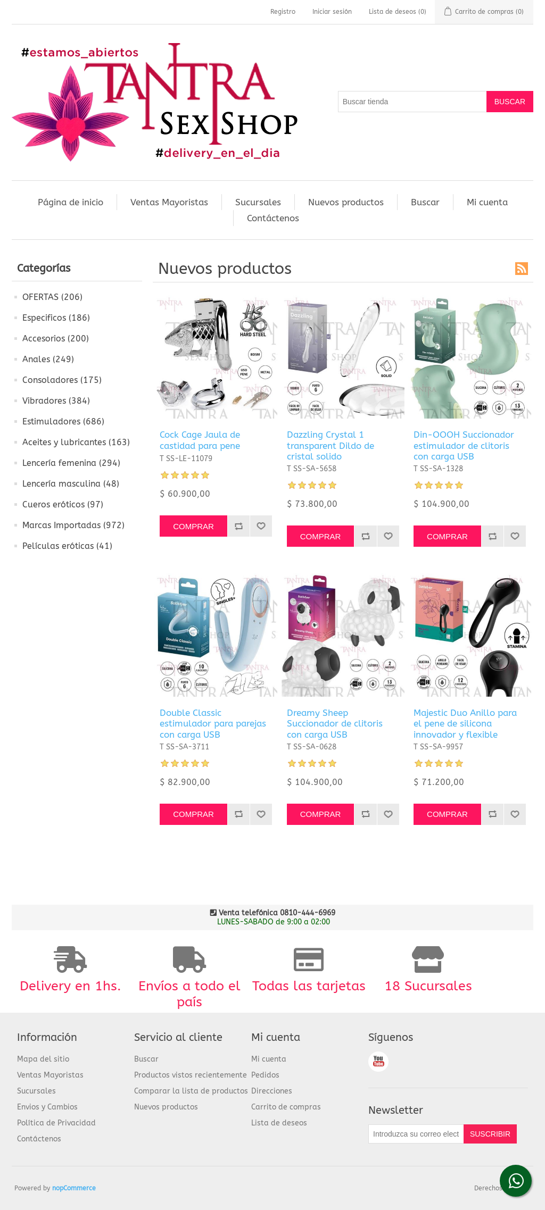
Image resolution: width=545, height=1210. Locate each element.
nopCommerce (74, 1188)
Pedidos (265, 1075)
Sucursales (258, 202)
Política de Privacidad (56, 1123)
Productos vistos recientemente (190, 1075)
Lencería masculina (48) (70, 484)
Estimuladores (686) (63, 421)
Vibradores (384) (56, 401)
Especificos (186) (56, 318)
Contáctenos (273, 218)
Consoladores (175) (62, 380)
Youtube (378, 1062)
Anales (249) (48, 359)
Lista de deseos (279, 1123)
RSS (521, 268)
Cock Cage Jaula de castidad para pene (200, 439)
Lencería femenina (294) (71, 463)
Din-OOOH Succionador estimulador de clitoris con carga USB (464, 445)
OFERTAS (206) (52, 297)
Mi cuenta (487, 202)
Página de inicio (70, 202)
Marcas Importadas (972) (73, 525)
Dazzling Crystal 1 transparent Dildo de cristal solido (330, 445)
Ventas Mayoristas (169, 202)
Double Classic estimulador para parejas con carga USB (213, 723)
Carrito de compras (286, 1107)
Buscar (425, 202)
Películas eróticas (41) (67, 546)
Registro (282, 11)
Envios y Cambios (47, 1107)
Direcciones (271, 1091)
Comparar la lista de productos (191, 1091)
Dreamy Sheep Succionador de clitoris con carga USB (335, 723)
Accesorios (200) (55, 338)
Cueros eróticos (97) (62, 504)
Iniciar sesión (332, 11)
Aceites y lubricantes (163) (76, 442)
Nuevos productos (346, 202)
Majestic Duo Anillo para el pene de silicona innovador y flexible (465, 723)
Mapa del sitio (43, 1059)
